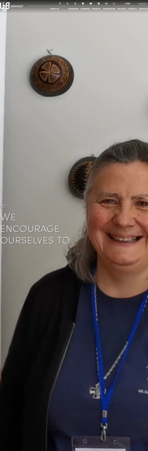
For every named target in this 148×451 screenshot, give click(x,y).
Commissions (109, 8)
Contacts (132, 8)
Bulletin (122, 8)
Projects (96, 8)
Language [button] (142, 3)
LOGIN (127, 3)
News (63, 8)
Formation (73, 8)
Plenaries (85, 8)
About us (54, 8)
